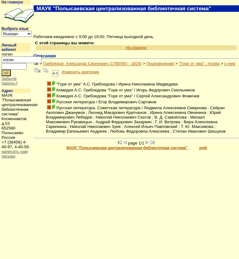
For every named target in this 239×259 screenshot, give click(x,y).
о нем (229, 63)
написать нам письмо (15, 154)
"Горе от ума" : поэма (199, 63)
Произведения (160, 63)
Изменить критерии (80, 72)
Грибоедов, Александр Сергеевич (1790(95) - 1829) (92, 63)
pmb (203, 148)
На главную (12, 2)
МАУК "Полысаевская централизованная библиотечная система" (128, 148)
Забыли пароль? (9, 81)
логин (7, 54)
